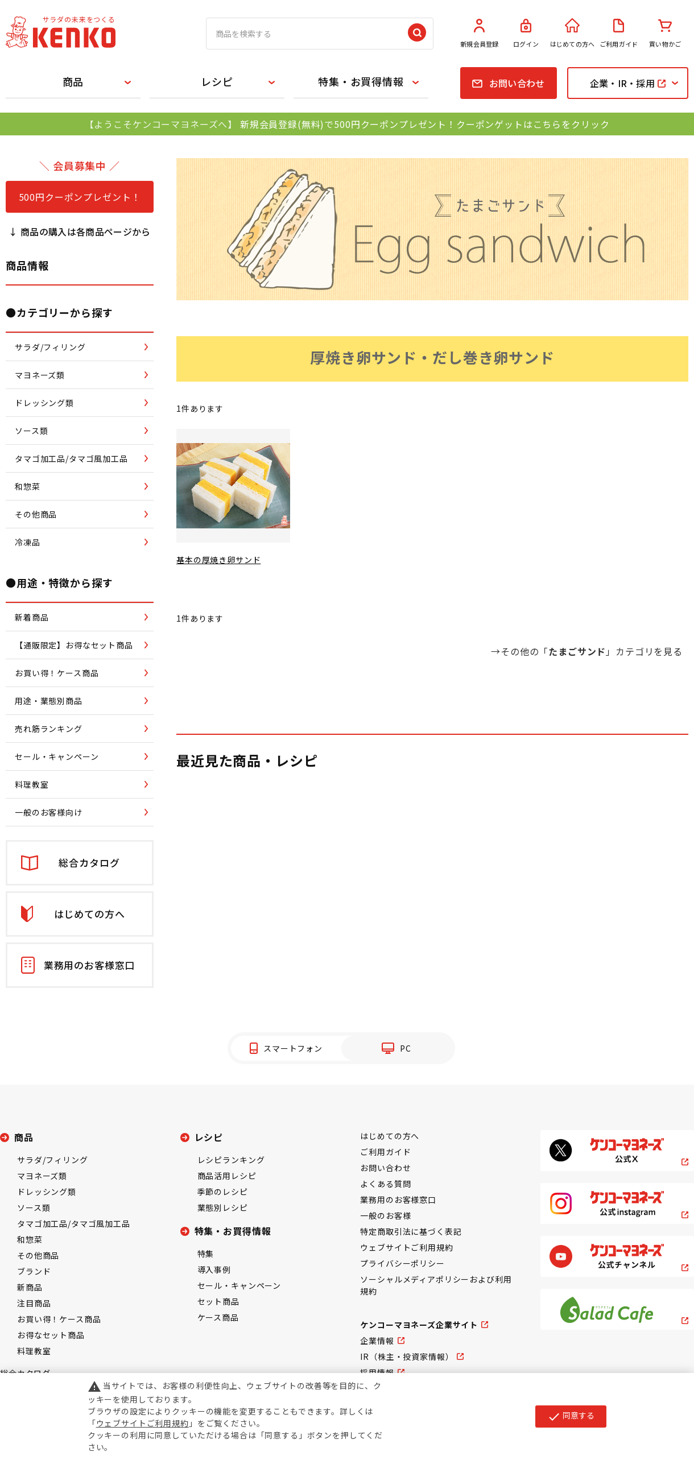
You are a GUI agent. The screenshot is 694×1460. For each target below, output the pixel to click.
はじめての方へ (572, 33)
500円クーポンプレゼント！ (80, 197)
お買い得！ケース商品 (59, 1319)
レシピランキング (231, 1159)
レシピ (217, 81)
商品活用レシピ (227, 1175)
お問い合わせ (385, 1167)
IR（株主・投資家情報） (406, 1356)
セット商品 (218, 1301)
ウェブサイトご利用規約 (406, 1247)
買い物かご (665, 33)
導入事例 (214, 1269)
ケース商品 (218, 1317)
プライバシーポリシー (402, 1263)
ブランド (34, 1271)
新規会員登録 (479, 33)
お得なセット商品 (51, 1335)
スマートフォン (293, 1048)
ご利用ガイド (619, 33)
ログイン (526, 33)
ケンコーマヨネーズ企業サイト (419, 1324)
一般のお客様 (385, 1215)
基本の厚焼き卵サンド (218, 559)
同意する (570, 1416)
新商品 (30, 1287)
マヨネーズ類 (42, 1175)
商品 (73, 81)
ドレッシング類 (46, 1191)
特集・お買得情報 (361, 81)
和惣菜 (30, 1239)
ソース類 (33, 1207)
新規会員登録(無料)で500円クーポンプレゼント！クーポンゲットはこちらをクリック (424, 124)
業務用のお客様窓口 (398, 1199)
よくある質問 (385, 1183)
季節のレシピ (222, 1191)
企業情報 (377, 1340)
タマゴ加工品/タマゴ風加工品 (73, 1223)
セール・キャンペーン (239, 1285)
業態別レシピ (222, 1207)
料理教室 (34, 1350)
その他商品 (38, 1255)
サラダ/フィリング (52, 1159)
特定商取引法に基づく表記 (410, 1231)
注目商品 (34, 1303)
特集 (205, 1253)
